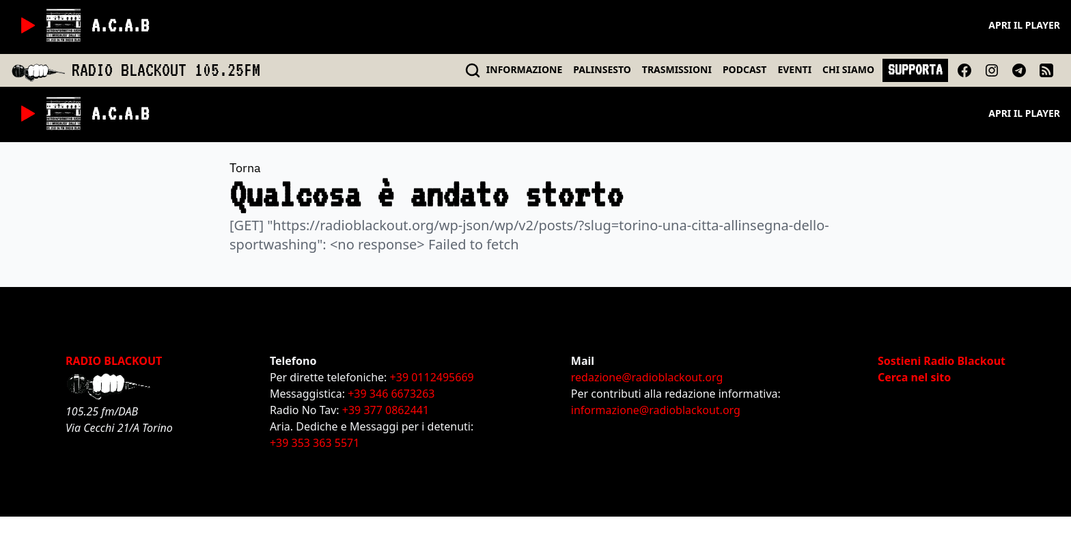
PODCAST (744, 69)
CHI (848, 69)
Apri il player (1024, 24)
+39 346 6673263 (391, 393)
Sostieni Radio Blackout (941, 360)
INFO (524, 69)
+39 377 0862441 (385, 410)
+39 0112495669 (432, 377)
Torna (245, 168)
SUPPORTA (915, 70)
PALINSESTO (601, 69)
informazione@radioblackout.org (655, 410)
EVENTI (794, 69)
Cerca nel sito (914, 377)
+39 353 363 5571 (314, 442)
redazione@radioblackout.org (647, 377)
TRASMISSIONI (677, 69)
